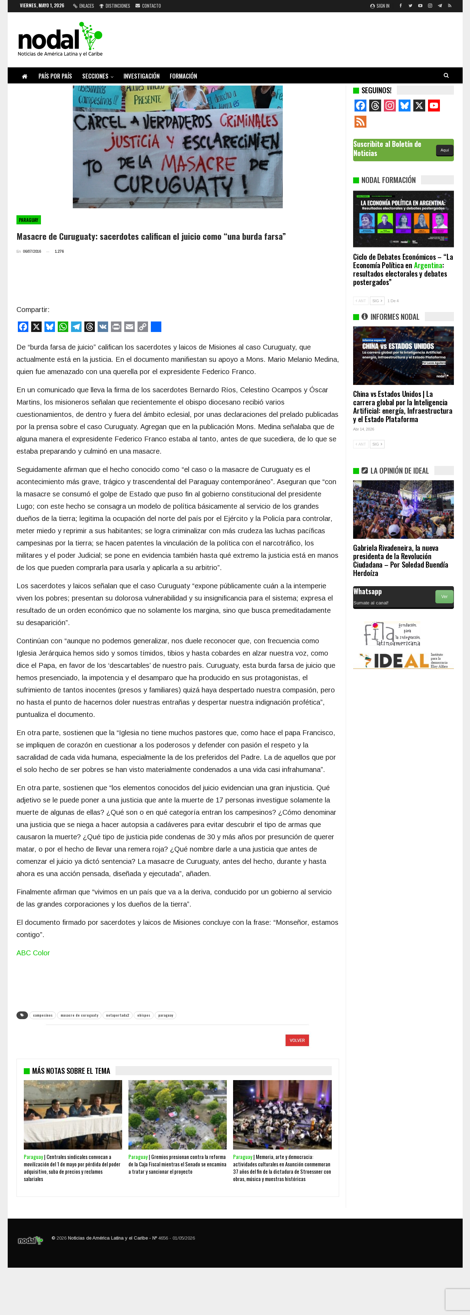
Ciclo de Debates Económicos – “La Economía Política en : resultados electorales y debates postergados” (403, 269)
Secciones (95, 76)
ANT (361, 301)
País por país (55, 76)
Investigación (142, 76)
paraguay (165, 1015)
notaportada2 (117, 1015)
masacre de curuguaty (79, 1015)
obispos (143, 1015)
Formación (183, 76)
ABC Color (33, 953)
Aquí (445, 150)
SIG (377, 301)
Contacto (148, 5)
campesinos (42, 1015)
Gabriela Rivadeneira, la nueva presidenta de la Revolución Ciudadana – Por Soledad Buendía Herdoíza (400, 560)
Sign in (380, 5)
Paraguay (28, 219)
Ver (444, 596)
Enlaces (83, 5)
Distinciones (114, 5)
